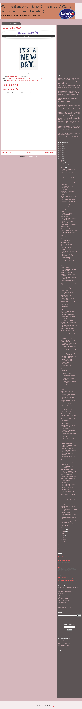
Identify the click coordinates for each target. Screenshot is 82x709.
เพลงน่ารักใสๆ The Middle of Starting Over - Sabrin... (67, 214)
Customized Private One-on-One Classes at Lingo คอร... (68, 357)
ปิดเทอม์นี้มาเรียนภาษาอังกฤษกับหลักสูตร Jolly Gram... (68, 299)
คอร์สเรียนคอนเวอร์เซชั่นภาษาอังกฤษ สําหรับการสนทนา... (68, 222)
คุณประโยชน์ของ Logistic (66, 409)
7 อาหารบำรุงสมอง (65, 318)
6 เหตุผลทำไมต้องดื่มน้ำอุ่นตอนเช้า (68, 224)
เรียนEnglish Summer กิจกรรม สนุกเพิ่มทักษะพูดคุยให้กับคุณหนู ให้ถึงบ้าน (69, 134)
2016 (61, 156)
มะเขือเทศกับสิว (64, 189)
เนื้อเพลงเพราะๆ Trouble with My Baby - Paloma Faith (68, 247)
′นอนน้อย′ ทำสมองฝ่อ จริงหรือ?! (68, 178)
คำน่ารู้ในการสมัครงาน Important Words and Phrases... (68, 434)
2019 (61, 150)
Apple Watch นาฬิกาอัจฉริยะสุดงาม (69, 403)
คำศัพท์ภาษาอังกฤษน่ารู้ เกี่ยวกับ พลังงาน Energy (68, 464)
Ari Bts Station (29, 78)
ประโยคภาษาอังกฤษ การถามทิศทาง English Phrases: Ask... (69, 442)
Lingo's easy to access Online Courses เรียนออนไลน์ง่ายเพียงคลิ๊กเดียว (68, 82)
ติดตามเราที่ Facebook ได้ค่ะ (64, 643)
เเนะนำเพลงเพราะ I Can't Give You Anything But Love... (68, 373)
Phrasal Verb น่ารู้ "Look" (66, 474)
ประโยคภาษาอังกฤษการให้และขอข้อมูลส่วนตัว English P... (68, 446)
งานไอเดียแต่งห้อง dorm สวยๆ (67, 428)
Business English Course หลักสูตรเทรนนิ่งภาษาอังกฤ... (68, 261)
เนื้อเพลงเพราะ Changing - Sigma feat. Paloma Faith (68, 344)
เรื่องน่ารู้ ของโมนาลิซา (66, 413)
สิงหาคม (63, 527)
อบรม (24, 78)
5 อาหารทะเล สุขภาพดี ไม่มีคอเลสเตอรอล (67, 187)
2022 (61, 144)
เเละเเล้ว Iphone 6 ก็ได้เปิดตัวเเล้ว (68, 448)
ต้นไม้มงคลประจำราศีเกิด (66, 411)
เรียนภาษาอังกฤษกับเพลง (63, 600)
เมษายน (63, 535)
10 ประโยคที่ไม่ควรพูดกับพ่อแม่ (68, 478)
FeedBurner (72, 632)
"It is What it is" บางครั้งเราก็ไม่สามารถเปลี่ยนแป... (68, 170)
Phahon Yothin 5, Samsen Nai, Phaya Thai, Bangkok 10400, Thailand (22, 80)
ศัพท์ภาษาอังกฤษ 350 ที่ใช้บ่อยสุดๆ (68, 482)
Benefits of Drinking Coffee (67, 287)
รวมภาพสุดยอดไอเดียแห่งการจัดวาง (69, 208)
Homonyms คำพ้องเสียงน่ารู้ (64, 591)
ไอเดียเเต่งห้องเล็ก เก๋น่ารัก (66, 406)
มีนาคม (63, 537)
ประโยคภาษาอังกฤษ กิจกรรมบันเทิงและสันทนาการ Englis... (69, 500)
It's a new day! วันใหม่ (12, 28)
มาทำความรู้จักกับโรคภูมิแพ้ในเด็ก (68, 476)
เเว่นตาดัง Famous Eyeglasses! (68, 314)
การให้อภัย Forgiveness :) (66, 436)
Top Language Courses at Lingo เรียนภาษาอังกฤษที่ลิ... (68, 353)
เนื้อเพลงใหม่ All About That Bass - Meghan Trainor (68, 382)
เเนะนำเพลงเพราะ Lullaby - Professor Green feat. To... (67, 366)
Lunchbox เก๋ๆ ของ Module (67, 272)
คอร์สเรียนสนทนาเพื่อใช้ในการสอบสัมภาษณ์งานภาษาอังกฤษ (68, 255)
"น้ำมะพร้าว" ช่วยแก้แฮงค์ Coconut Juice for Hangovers (68, 205)
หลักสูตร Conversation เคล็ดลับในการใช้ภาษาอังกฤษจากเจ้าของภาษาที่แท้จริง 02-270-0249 (68, 92)
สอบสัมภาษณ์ (19, 78)
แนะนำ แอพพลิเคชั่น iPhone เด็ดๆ (65, 607)
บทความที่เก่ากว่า (50, 152)
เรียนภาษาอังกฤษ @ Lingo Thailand (66, 115)
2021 (61, 146)
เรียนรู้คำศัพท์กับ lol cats (63, 602)
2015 (61, 158)
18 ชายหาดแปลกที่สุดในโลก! (67, 328)
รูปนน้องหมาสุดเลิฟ (65, 226)
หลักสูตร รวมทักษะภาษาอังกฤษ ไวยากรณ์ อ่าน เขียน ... (68, 258)
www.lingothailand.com (44, 78)
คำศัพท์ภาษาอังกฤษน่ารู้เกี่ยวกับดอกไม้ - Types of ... (68, 281)
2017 (61, 154)
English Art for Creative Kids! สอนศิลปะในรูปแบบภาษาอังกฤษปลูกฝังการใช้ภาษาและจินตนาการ (69, 127)
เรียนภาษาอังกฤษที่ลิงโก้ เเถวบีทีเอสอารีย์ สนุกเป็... (68, 419)
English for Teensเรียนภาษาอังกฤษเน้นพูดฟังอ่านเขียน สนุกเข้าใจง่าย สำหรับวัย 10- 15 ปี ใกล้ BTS (69, 113)
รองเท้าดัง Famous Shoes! (67, 244)
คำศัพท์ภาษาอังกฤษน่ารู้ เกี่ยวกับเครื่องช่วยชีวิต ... (68, 454)
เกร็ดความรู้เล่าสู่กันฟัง (63, 598)
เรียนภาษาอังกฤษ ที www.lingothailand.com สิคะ (69, 641)
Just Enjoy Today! (65, 176)
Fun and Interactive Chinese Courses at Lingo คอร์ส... (67, 360)
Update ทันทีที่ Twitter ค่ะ (64, 645)
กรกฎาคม (63, 529)
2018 (61, 152)
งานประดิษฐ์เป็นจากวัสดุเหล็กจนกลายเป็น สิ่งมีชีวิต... (68, 431)
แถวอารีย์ (9, 78)
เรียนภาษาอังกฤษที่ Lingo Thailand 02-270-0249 (69, 85)
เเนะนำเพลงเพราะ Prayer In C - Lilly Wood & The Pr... (69, 326)
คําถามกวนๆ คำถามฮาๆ (66, 249)
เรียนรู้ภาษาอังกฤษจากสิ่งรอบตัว (65, 605)
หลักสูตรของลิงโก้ (62, 595)
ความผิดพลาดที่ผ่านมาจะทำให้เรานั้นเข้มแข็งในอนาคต (68, 439)
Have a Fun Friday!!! (65, 498)
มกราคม (63, 541)
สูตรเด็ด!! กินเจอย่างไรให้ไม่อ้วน (68, 199)
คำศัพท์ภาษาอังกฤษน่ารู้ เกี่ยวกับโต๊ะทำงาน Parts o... (69, 518)
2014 (61, 160)
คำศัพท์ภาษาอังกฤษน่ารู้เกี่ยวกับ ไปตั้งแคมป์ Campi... (68, 284)
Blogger (53, 706)
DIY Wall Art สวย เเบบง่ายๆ (67, 407)
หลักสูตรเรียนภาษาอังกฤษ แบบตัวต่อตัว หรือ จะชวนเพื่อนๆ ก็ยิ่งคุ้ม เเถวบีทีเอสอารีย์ (68, 79)
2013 (61, 544)
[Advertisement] (28, 139)
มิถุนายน (63, 531)
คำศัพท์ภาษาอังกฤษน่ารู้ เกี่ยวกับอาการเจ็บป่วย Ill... (68, 525)
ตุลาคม (63, 165)
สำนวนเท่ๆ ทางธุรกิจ (65, 512)
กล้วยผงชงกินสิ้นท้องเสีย (66, 489)
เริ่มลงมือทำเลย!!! (64, 216)
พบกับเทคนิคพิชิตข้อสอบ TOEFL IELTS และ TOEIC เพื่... (68, 305)
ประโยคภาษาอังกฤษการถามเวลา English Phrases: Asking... (68, 472)
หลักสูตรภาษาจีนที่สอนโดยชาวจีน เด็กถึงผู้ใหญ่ (68, 136)
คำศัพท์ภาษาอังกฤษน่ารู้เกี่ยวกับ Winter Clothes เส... (68, 239)
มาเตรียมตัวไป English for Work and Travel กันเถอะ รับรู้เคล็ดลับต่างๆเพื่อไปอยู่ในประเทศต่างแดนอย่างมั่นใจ (69, 123)
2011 (61, 548)
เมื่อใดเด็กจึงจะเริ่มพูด (65, 480)
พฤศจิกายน (64, 164)
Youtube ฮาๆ (61, 593)
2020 (61, 148)
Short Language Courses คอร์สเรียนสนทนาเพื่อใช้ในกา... (69, 341)
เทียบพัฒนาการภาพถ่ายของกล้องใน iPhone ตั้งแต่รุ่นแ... (69, 197)
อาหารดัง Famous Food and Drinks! (69, 230)
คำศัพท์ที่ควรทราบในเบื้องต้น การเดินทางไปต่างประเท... (68, 363)
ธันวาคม (63, 162)
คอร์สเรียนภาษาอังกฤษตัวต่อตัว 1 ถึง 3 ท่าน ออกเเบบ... (69, 423)
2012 (61, 546)
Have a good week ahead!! (67, 469)
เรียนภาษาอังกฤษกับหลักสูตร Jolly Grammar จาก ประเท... (68, 338)
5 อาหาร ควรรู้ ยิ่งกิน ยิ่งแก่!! (67, 320)
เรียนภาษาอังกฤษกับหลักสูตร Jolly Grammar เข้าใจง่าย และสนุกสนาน (68, 130)
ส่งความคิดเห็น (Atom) (32, 156)
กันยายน (63, 167)
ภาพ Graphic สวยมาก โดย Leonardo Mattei (67, 293)
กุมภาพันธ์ (63, 539)
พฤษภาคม (63, 533)
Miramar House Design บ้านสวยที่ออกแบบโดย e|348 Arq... (68, 521)
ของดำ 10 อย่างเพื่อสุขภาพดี (67, 487)
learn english (36, 78)
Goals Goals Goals (65, 264)
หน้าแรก (28, 152)
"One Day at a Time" (65, 194)
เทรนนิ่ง (13, 78)
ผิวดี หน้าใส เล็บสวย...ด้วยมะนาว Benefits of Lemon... (68, 202)
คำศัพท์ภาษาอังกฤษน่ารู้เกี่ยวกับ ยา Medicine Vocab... (68, 219)
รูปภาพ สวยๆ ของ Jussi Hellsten (68, 316)
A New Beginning (65, 242)
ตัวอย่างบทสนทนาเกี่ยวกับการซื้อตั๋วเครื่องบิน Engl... (68, 334)
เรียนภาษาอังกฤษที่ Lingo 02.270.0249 (66, 296)
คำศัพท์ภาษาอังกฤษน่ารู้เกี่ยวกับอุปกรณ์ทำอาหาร (68, 485)
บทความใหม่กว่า (6, 152)
